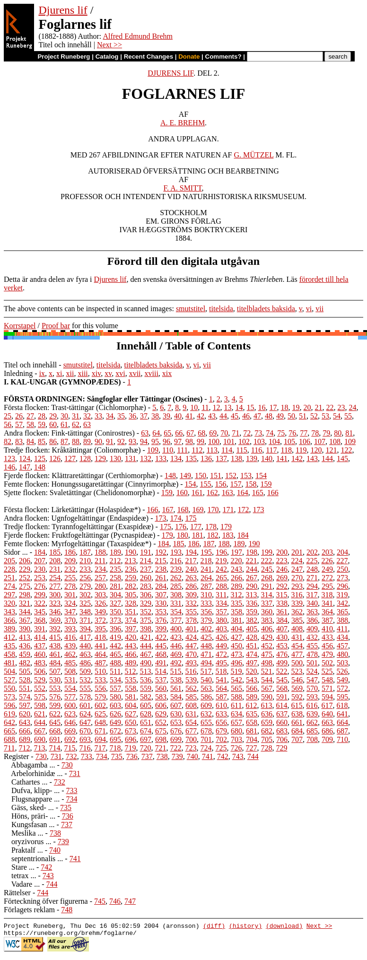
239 (176, 569)
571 (327, 688)
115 (241, 450)
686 (327, 731)
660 (282, 722)
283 (145, 586)
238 (160, 569)
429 (266, 637)
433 (327, 637)
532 (85, 680)
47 (257, 416)
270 (297, 578)
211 (100, 561)
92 (121, 441)
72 (247, 433)
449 (221, 646)
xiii (82, 373)
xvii (135, 373)
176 (180, 527)
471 (206, 654)
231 (55, 569)
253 (39, 578)
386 (312, 620)
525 (326, 671)
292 (282, 586)
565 (236, 688)
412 (9, 637)
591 (282, 697)
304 (115, 595)
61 (64, 424)
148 (39, 467)
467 (145, 654)
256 (85, 578)
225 (311, 561)
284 (160, 586)
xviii (151, 373)
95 (155, 441)
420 (130, 637)
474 (251, 654)
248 (312, 569)
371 (85, 620)
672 (115, 731)
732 (71, 756)
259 (130, 578)
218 (205, 561)
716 (84, 748)
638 (297, 714)
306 (145, 595)
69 (213, 433)
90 (98, 441)
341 (327, 603)
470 (191, 654)
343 (9, 612)
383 (266, 620)
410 (327, 629)
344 (24, 612)
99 (200, 441)
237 (145, 569)
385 (297, 620)
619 (9, 714)
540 (206, 680)
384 (282, 620)
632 (206, 714)
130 (115, 458)
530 (55, 680)
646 (70, 722)
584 (176, 697)
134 (176, 458)
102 (244, 441)
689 (24, 739)
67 (190, 433)
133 (160, 458)
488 (115, 663)
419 (115, 637)
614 (281, 705)
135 (191, 458)
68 (201, 433)
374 (130, 620)
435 (9, 646)
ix (42, 373)
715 (69, 748)
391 (39, 629)
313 (251, 595)
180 (182, 535)
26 (19, 416)
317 (311, 595)
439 (70, 646)
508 (70, 671)
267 (251, 578)
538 (176, 680)
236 (130, 569)
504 (9, 671)
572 (342, 688)
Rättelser (17, 893)
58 (30, 424)
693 (85, 739)
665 (9, 731)
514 (160, 671)
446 (176, 646)
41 (189, 416)
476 (282, 654)
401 (191, 629)
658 (251, 722)
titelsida (221, 309)
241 (206, 569)
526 (342, 671)
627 (130, 714)
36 (132, 416)
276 (39, 586)
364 (327, 612)
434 (342, 637)
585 (191, 697)
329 (145, 603)
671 (100, 731)
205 (9, 561)
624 (85, 714)
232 (70, 569)
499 (282, 663)
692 (70, 739)
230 (39, 569)
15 (250, 407)
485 (70, 663)
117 (271, 450)
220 (236, 561)
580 (115, 697)
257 (100, 578)
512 (130, 671)
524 (311, 671)
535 (130, 680)
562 (191, 688)
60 (53, 424)
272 (327, 578)
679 (221, 731)
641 (342, 714)
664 (342, 722)
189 (239, 544)
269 (282, 578)
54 (337, 416)
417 (85, 637)
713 (39, 748)
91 (110, 441)
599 (55, 705)
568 (282, 688)
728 (266, 748)
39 (166, 416)
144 (327, 458)
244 (251, 569)
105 (289, 441)
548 (327, 680)
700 (191, 739)
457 (342, 646)
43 (212, 416)
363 (312, 612)
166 (273, 493)
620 (24, 714)
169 (198, 510)
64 (156, 433)
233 (85, 569)
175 (190, 518)
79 (326, 433)
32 (87, 416)
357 (221, 612)
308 (176, 595)
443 (130, 646)
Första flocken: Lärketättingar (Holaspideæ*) (72, 510)
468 (160, 654)
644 (39, 722)
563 (206, 688)
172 (243, 510)
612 (251, 705)
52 (314, 416)
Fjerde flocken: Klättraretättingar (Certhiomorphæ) (81, 475)
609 (206, 705)
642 (9, 722)
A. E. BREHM (182, 123)
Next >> (109, 45)
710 (342, 739)
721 (160, 748)
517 (205, 671)
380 (221, 620)
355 (191, 612)
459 (24, 654)
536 (145, 680)
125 (39, 458)
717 (99, 748)
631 (191, 714)
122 (346, 450)
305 (130, 595)
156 (221, 484)
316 (296, 595)
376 (160, 620)
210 (85, 561)
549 (342, 680)
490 (145, 663)
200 (282, 552)
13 (228, 407)
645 (55, 722)
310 (206, 595)
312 (236, 595)
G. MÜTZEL (254, 155)
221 (251, 561)
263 (191, 578)
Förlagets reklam (29, 910)
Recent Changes (148, 56)
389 (9, 629)
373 (115, 620)
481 (9, 663)
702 (221, 739)
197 (236, 552)
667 (39, 731)
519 (236, 671)
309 (191, 595)
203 (327, 552)
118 (286, 450)
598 (39, 705)
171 (228, 510)
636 (266, 714)
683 (282, 731)
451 (251, 646)
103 (259, 441)
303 (100, 595)
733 (86, 756)
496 (236, 663)
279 (85, 586)
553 (55, 688)
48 (268, 416)
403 (221, 629)
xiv (96, 373)
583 (160, 697)
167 (168, 510)
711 (9, 748)
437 (39, 646)
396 (115, 629)
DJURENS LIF (170, 73)
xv (108, 373)
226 (326, 561)
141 (282, 458)
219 (221, 561)
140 (266, 458)
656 (221, 722)
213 (130, 561)
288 (221, 586)
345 (39, 612)
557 (115, 688)
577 (70, 697)
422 (160, 637)
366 (9, 620)
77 (303, 433)
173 (258, 510)
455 (312, 646)
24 (353, 407)
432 (312, 637)
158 (251, 484)
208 (55, 561)
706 (282, 739)
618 (342, 705)
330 (160, 603)
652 (160, 722)
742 (222, 756)
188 (223, 544)
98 (189, 441)
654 (191, 722)
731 (56, 756)
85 (41, 441)
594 (327, 697)
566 (251, 688)
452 (266, 646)
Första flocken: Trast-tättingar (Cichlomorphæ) (75, 407)
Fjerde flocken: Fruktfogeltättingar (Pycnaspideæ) (79, 535)
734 (101, 756)
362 (297, 612)
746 (115, 901)
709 (327, 739)
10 (194, 407)
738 (162, 756)
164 (242, 493)
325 (85, 603)
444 (145, 646)
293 (297, 586)
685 (312, 731)
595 (342, 697)
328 (130, 603)
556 (100, 688)
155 (205, 484)
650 (130, 722)
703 (236, 739)
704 (251, 739)
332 (191, 603)
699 (176, 739)
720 (145, 748)
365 (342, 612)
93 (132, 441)
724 (205, 748)
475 (266, 654)
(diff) (214, 927)
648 (100, 722)
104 (274, 441)
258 (115, 578)
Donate (189, 56)
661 (297, 722)
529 (39, 680)
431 (297, 637)
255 (70, 578)
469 (176, 654)
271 (312, 578)
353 (160, 612)
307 (160, 595)
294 (312, 586)
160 (182, 493)
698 (160, 739)
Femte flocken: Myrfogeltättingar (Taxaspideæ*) (77, 544)
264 (206, 578)
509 (85, 671)
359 (251, 612)
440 (85, 646)
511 (115, 671)
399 (160, 629)
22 (330, 407)
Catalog (107, 56)
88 (75, 441)
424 (191, 637)
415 (55, 637)
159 (266, 484)
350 (115, 612)
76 (292, 433)
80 (337, 433)
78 (315, 433)
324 (70, 603)
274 (9, 586)
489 (130, 663)
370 (70, 620)
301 (70, 595)
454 (297, 646)
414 (39, 637)
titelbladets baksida (266, 309)
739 (177, 756)
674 (145, 731)
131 (130, 458)
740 (192, 756)
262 (176, 578)
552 (39, 688)
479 (327, 654)
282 (130, 586)
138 (236, 458)
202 (312, 552)
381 (236, 620)
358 (236, 612)
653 (176, 722)
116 (256, 450)
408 (297, 629)
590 (266, 697)
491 (160, 663)
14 (239, 407)
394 (85, 629)
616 (311, 705)
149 (185, 475)
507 (55, 671)
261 (160, 578)
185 (178, 544)
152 (230, 475)
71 (235, 433)
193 (176, 552)
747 (130, 901)
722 (175, 748)
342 (342, 603)
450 (236, 646)
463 (85, 654)
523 (296, 671)
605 (145, 705)
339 (297, 603)
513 (145, 671)
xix (167, 373)
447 (191, 646)
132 (145, 458)
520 (251, 671)
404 (236, 629)
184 (243, 535)
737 (147, 756)
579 (100, 697)
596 (9, 705)
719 (130, 748)
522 (281, 671)
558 (130, 688)
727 (251, 748)
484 (55, 663)
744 (253, 756)
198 (251, 552)
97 (178, 441)
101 (229, 441)
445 (160, 646)
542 (236, 680)
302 (85, 595)
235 (115, 569)
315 (281, 595)
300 (55, 595)
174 (175, 518)
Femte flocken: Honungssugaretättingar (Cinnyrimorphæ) (91, 484)
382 (251, 620)
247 (297, 569)
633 (221, 714)
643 (24, 722)
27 (30, 416)
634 (236, 714)
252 (24, 578)
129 (100, 458)
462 (70, 654)
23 (341, 407)
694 (100, 739)
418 (100, 637)
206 (24, 561)
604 (130, 705)
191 (145, 552)
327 (115, 603)
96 (166, 441)
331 (176, 603)
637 (282, 714)
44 (223, 416)
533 (100, 680)
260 (145, 578)
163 (227, 493)
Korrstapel (20, 326)
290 (251, 586)
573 (9, 697)
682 (266, 731)
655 (206, 722)
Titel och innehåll (30, 365)
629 (160, 714)
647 (85, 722)
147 (24, 467)
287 (206, 586)
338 (282, 603)
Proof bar (56, 326)
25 (7, 416)
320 (9, 603)
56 (7, 424)
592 (297, 697)
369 (55, 620)
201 (297, 552)
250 (342, 569)
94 (144, 441)
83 (19, 441)
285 (176, 586)
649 (115, 722)
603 (115, 705)
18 (284, 407)
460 (39, 654)
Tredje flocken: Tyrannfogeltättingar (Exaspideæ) (79, 527)
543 (251, 680)
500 (297, 663)
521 (266, 671)
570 (312, 688)
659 (266, 722)
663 (327, 722)
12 (216, 407)
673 (130, 731)
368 (39, 620)
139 (251, 458)
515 (175, 671)
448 (206, 646)
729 (281, 748)
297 (9, 595)
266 (236, 578)
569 (297, 688)
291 (266, 586)
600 (70, 705)
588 (236, 697)
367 (24, 620)
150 (200, 475)
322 (39, 603)
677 (191, 731)
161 (197, 493)
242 (221, 569)
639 (312, 714)
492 (176, 663)
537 (160, 680)
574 (24, 697)
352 (145, 612)
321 (24, 603)
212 (115, 561)
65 (167, 433)
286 (191, 586)
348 (85, 612)
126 (55, 458)
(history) (245, 927)
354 (176, 612)
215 (160, 561)
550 (9, 688)
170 (213, 510)
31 (75, 416)
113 (212, 450)
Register (16, 756)
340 (312, 603)
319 (342, 595)
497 (251, 663)
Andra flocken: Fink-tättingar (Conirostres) (69, 433)
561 (176, 688)
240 (191, 569)
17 (273, 407)
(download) (284, 927)
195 (206, 552)
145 (342, 458)
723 (190, 748)
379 (206, 620)
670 (85, 731)
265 (221, 578)
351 (130, 612)
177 (195, 527)
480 (342, 654)
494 (206, 663)
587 (221, 697)
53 (325, 416)
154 (261, 475)
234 (100, 569)
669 (70, 731)
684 (297, 731)
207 (39, 561)
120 (316, 450)
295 (327, 586)
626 (115, 714)
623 (70, 714)
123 (9, 458)
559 (145, 688)
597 (24, 705)
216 (175, 561)
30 (64, 416)
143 (312, 458)
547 (312, 680)
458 (9, 654)
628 (145, 714)
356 (206, 612)
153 (246, 475)
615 (296, 705)
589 (251, 697)
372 (100, 620)
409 (312, 629)
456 (327, 646)
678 (206, 731)
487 (100, 663)
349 (100, 612)
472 (221, 654)
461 (55, 654)
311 (221, 595)
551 (24, 688)
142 (297, 458)
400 (176, 629)
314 (266, 595)
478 (312, 654)
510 (100, 671)
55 (348, 416)
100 (213, 441)
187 (208, 544)
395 (100, 629)
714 (54, 748)
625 (100, 714)
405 (251, 629)
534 (115, 680)
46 (246, 416)
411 (342, 629)
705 (266, 739)
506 (39, 671)
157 (236, 484)
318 (326, 595)
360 (266, 612)
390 (24, 629)
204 (342, 552)
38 (155, 416)
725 (221, 748)
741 (207, 756)
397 (130, 629)
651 (145, 722)
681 (251, 731)
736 (132, 756)
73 (258, 433)
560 (160, 688)
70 (224, 433)
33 (98, 416)
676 (176, 731)
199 (266, 552)
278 (70, 586)
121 (331, 450)
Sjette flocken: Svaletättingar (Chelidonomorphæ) (79, 493)
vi (309, 309)
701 (206, 739)
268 (266, 578)
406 (266, 629)
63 (87, 424)
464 (100, 654)
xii (70, 373)
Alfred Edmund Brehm (138, 36)
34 (110, 416)
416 (70, 637)
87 (64, 441)
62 (75, 424)
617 (326, 705)
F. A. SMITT (182, 188)
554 (70, 688)
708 (312, 739)
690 (39, 739)
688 (9, 739)
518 (221, 671)
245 (266, 569)
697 (145, 739)
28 (41, 416)
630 (176, 714)
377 (176, 620)
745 (99, 901)
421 (145, 637)
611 (236, 705)
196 (221, 552)
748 (66, 910)
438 (55, 646)
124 (24, 458)
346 (55, 612)
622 (55, 714)
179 (226, 527)
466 (130, 654)
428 (251, 637)
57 (19, 424)
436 (24, 646)
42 (200, 416)
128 (85, 458)
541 (221, 680)
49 (280, 416)
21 (319, 407)
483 (39, 663)
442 (115, 646)
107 (319, 441)
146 (9, 467)
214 (145, 561)
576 (55, 697)
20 (307, 407)
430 (282, 637)
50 (291, 416)
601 (85, 705)
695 (115, 739)
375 (145, 620)
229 (24, 569)
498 (266, 663)
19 (296, 407)
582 (145, 697)
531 (70, 680)
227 (342, 561)
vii (319, 309)
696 (130, 739)
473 (236, 654)
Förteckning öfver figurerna (46, 901)
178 (211, 527)
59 (41, 424)
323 (55, 603)
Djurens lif (62, 10)
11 (205, 407)
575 (39, 697)
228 (9, 569)
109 (350, 441)
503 (342, 663)
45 (234, 416)
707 (297, 739)
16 (262, 407)
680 (236, 731)
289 (236, 586)
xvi (120, 373)
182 (212, 535)
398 (145, 629)
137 (221, 458)
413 (24, 637)
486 (85, 663)
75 (281, 433)
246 (282, 569)
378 (191, 620)
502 (327, 663)
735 (116, 756)
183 (228, 535)
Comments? (223, 56)
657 (236, 722)
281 (115, 586)
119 (301, 450)
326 (100, 603)
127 (70, 458)
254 (55, 578)
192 (160, 552)
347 (70, 612)
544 (266, 680)
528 (24, 680)
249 (327, 569)
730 (41, 756)
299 (39, 595)
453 (282, 646)
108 (335, 441)
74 (269, 433)
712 (24, 748)
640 (327, 714)
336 (251, 603)
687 (342, 731)
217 (190, 561)
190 (254, 544)
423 (176, 637)
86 (53, 441)
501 (312, 663)
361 (282, 612)
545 (282, 680)
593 (312, 697)
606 (160, 705)
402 (206, 629)
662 (312, 722)
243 (236, 569)
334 (221, 603)
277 (55, 586)
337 (266, 603)
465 (115, 654)
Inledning (18, 373)
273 (342, 578)
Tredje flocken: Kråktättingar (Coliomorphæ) (72, 450)
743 (238, 756)
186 (193, 544)
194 (191, 552)
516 (190, 671)
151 (215, 475)
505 (24, 671)
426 (221, 637)
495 (221, 663)
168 (183, 510)
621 (39, 714)
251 (9, 578)
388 (342, 620)
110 (167, 450)
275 (24, 586)
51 (302, 416)
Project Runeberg (63, 56)
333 (206, 603)
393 (70, 629)
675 (160, 731)
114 (226, 450)
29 (53, 416)
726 (236, 748)
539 (191, 680)
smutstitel (190, 309)
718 (115, 748)
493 (191, 663)
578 (85, 697)
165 (257, 493)
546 (297, 680)
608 (191, 705)
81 (349, 433)
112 (197, 450)
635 (251, 714)
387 (327, 620)
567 (266, 688)
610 (221, 705)
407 (282, 629)
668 (55, 731)
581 (130, 697)
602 (100, 705)
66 (179, 433)
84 (30, 441)
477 (297, 654)
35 (121, 416)
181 (197, 535)
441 (100, 646)
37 (144, 416)
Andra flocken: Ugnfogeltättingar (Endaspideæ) (76, 518)
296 (342, 586)
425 (206, 637)
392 (55, 629)
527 (9, 680)
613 (266, 705)
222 (266, 561)
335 (236, 603)
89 (87, 441)
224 (296, 561)
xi (59, 373)
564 (221, 688)
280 (100, 586)
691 (55, 739)
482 (24, 663)
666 (24, 731)
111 (182, 450)
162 (212, 493)
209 (70, 561)
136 (206, 458)
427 (236, 637)
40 (178, 416)
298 (24, 595)
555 (85, 688)
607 (176, 705)
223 (281, 561)
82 (7, 441)
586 (206, 697)
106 (304, 441)
